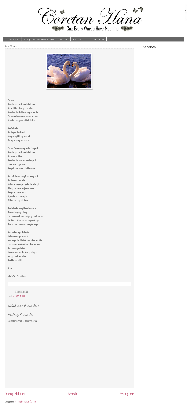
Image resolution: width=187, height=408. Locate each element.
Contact (78, 39)
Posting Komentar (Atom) (25, 402)
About (64, 39)
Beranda (13, 39)
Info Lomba (96, 39)
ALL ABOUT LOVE (19, 296)
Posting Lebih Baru (15, 394)
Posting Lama (127, 394)
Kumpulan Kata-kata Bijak (39, 39)
